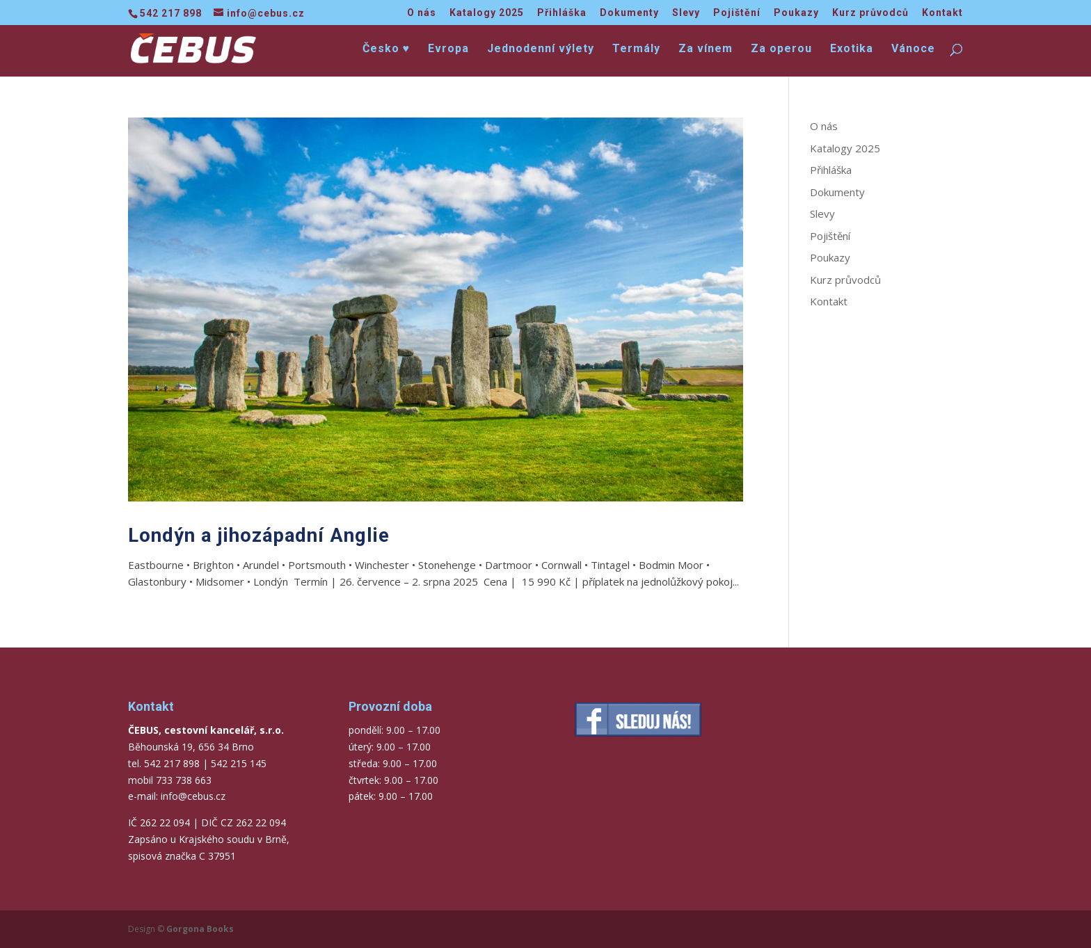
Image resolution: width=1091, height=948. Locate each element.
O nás (421, 13)
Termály (636, 49)
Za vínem (705, 49)
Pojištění (736, 13)
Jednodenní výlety (540, 49)
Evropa (448, 49)
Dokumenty (629, 13)
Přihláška (562, 13)
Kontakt (942, 13)
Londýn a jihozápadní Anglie (259, 535)
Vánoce (913, 49)
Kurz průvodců (870, 13)
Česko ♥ (387, 49)
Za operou (781, 49)
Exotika (851, 49)
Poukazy (796, 13)
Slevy (686, 13)
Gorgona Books (200, 929)
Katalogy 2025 (486, 13)
